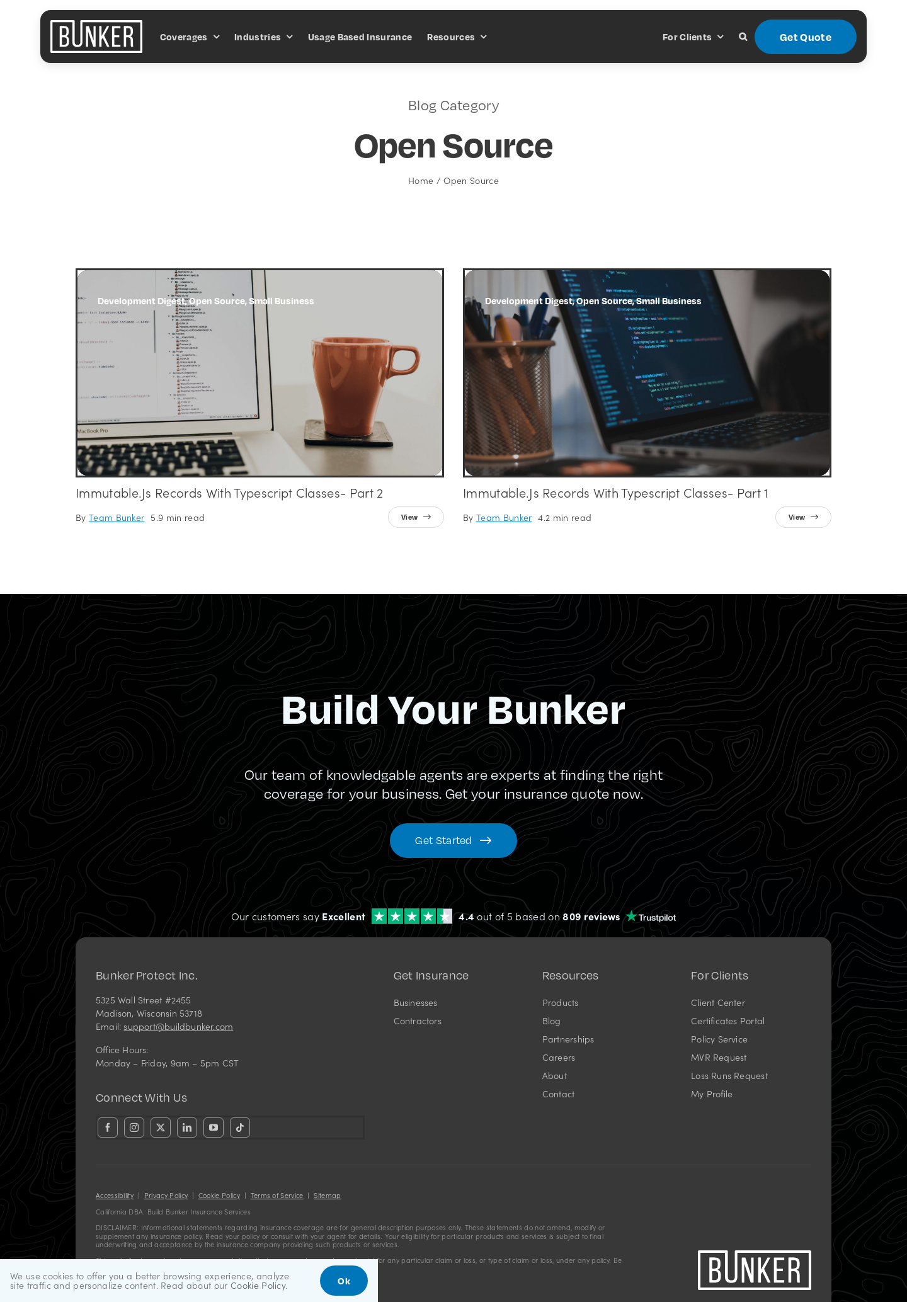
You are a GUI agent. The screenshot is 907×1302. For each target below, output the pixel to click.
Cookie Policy (219, 1195)
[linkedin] (187, 1127)
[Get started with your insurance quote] (453, 840)
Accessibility (115, 1195)
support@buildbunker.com (178, 1026)
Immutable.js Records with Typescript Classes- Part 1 (616, 492)
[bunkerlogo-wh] (96, 25)
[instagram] (134, 1127)
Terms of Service (277, 1195)
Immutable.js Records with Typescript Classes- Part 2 (230, 492)
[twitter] (161, 1127)
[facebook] (108, 1127)
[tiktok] (240, 1127)
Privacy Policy (166, 1195)
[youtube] (213, 1127)
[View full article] (416, 517)
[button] (743, 36)
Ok (344, 1280)
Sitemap (327, 1195)
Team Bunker (117, 517)
